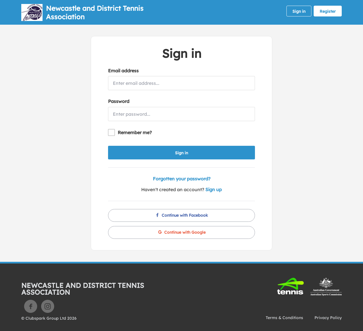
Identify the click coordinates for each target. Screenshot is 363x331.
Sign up (213, 189)
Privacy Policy (328, 317)
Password (118, 101)
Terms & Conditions (284, 317)
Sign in (298, 11)
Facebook (30, 306)
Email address (123, 70)
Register (328, 11)
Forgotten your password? (181, 179)
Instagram (47, 306)
